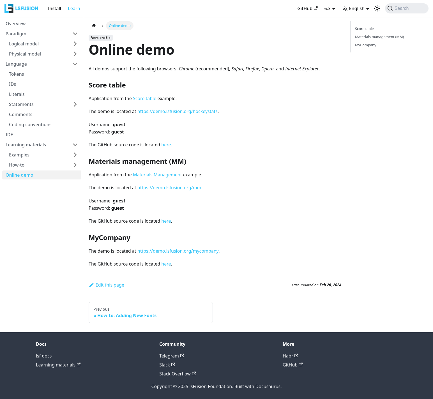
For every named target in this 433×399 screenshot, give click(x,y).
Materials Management (157, 175)
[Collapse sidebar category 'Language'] (75, 63)
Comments (20, 114)
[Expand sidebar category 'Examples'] (75, 154)
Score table (144, 98)
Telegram (171, 356)
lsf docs (44, 356)
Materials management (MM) (379, 36)
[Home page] (94, 25)
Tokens (16, 74)
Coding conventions (30, 124)
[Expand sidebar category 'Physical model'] (75, 53)
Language (16, 64)
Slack (167, 365)
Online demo (19, 175)
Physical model (25, 54)
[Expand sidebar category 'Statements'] (75, 104)
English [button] (353, 8)
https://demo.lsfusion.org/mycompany (177, 251)
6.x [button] (327, 8)
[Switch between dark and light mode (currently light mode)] (377, 8)
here (166, 145)
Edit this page (106, 285)
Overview (16, 23)
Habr (290, 356)
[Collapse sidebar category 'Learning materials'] (75, 144)
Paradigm (16, 34)
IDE (9, 135)
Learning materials (26, 145)
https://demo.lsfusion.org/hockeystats (177, 111)
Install (54, 8)
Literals (17, 94)
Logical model (24, 44)
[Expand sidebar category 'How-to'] (75, 164)
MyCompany (365, 44)
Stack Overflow (177, 374)
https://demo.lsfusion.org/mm (169, 187)
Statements (21, 104)
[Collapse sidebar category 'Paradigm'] (75, 33)
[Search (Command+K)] (407, 8)
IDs (12, 84)
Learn (74, 8)
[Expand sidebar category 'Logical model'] (75, 43)
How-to (16, 165)
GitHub (307, 8)
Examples (19, 155)
